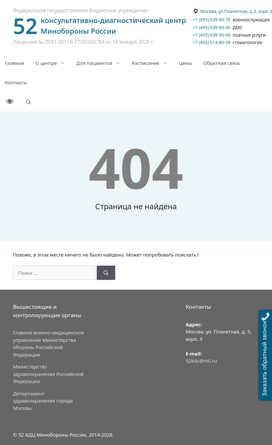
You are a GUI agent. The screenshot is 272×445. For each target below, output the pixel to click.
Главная (14, 63)
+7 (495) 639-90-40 (211, 27)
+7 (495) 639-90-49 (211, 35)
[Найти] (106, 273)
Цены (185, 63)
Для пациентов (101, 63)
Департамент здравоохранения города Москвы (43, 400)
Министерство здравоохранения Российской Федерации (48, 373)
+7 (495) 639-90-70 (211, 20)
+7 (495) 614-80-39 (211, 42)
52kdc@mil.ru (201, 360)
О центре (53, 63)
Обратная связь (222, 63)
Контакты (16, 82)
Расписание (153, 63)
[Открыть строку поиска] (28, 102)
